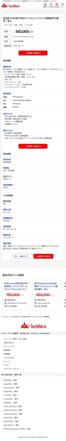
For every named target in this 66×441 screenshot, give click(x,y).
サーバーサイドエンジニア (23, 36)
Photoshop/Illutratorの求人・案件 (17, 429)
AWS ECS (16, 107)
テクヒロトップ (6, 317)
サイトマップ (9, 346)
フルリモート (18, 46)
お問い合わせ (9, 342)
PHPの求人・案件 (10, 380)
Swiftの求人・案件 (11, 417)
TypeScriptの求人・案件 (13, 414)
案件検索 (16, 317)
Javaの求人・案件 (10, 384)
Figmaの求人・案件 (11, 425)
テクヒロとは (9, 357)
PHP (14, 97)
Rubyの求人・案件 (11, 391)
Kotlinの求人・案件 (11, 421)
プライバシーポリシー (12, 369)
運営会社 (7, 350)
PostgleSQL (27, 100)
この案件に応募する (33, 53)
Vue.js (18, 104)
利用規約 (7, 354)
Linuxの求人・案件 (11, 399)
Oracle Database (18, 100)
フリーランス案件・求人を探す (15, 339)
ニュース (7, 361)
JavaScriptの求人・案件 (13, 410)
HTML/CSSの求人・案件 (13, 406)
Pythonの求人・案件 (12, 387)
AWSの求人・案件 (10, 402)
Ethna (15, 104)
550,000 (22, 32)
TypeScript (19, 97)
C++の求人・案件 (10, 395)
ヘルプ (6, 365)
